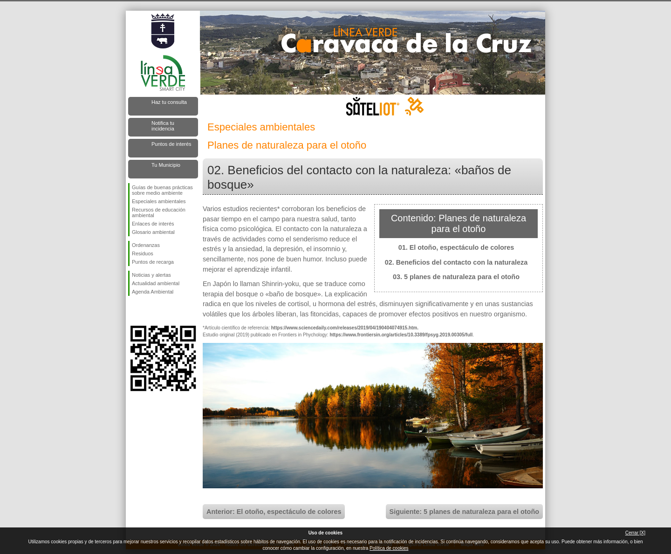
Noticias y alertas (151, 275)
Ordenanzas (146, 245)
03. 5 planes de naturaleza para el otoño (456, 276)
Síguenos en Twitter (149, 310)
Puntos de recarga (153, 262)
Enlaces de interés (153, 223)
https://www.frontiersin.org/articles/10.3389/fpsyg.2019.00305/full (400, 334)
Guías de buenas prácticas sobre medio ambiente (162, 190)
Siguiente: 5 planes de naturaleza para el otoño (464, 511)
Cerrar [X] (635, 532)
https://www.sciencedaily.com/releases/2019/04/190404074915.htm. (344, 327)
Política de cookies (389, 548)
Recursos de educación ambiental (158, 212)
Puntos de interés (171, 144)
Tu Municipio (165, 165)
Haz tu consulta (169, 102)
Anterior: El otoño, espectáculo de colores (273, 511)
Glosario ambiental (153, 232)
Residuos (142, 253)
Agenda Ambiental (152, 291)
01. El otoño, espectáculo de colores (456, 247)
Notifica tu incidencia (162, 125)
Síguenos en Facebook (133, 310)
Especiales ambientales (159, 201)
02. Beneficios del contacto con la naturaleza (456, 262)
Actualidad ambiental (155, 283)
